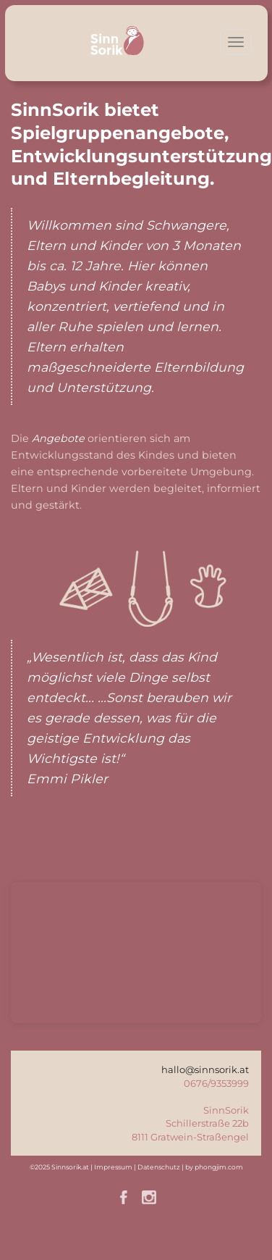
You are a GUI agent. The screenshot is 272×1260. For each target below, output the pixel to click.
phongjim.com (219, 1167)
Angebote (58, 438)
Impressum (113, 1167)
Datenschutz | (161, 1167)
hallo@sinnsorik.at (205, 1069)
